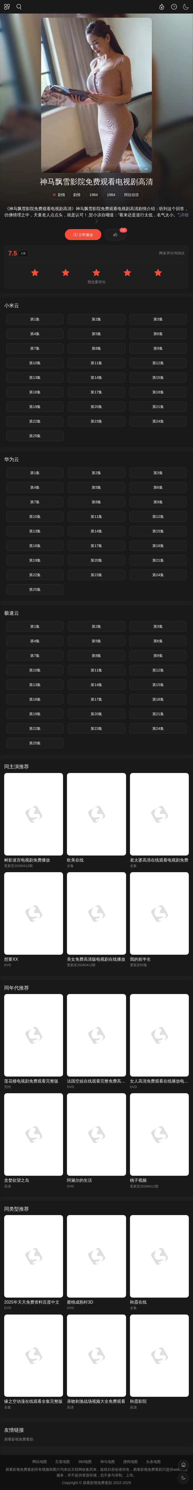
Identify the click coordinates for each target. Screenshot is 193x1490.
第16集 (35, 392)
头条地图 (153, 1462)
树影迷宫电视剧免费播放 (27, 860)
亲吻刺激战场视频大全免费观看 (96, 1401)
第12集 (158, 363)
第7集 (35, 348)
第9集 (158, 348)
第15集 (158, 377)
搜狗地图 (130, 1462)
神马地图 (107, 1462)
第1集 (35, 319)
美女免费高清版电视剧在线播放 (96, 959)
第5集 (96, 334)
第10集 (35, 363)
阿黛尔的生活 (79, 1180)
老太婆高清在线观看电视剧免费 (159, 860)
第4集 (35, 334)
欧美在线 (75, 860)
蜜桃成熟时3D (80, 1302)
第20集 (96, 407)
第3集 (158, 319)
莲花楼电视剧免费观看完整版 (31, 1081)
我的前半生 (140, 959)
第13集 (35, 377)
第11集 (96, 363)
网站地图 (39, 1462)
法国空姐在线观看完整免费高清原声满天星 (106, 1081)
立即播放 (83, 234)
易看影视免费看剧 (18, 1439)
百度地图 (62, 1462)
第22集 (35, 421)
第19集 (35, 407)
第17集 (96, 392)
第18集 (158, 392)
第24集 (158, 421)
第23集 (96, 421)
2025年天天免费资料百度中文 (31, 1302)
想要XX (11, 959)
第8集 (96, 348)
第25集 (35, 436)
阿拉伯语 (131, 195)
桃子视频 (138, 1180)
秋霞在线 (138, 1302)
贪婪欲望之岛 (16, 1180)
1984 (94, 195)
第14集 (96, 377)
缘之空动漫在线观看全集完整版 (33, 1401)
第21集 (158, 407)
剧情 (59, 195)
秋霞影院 (138, 1401)
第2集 (96, 319)
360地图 (85, 1462)
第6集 (158, 334)
